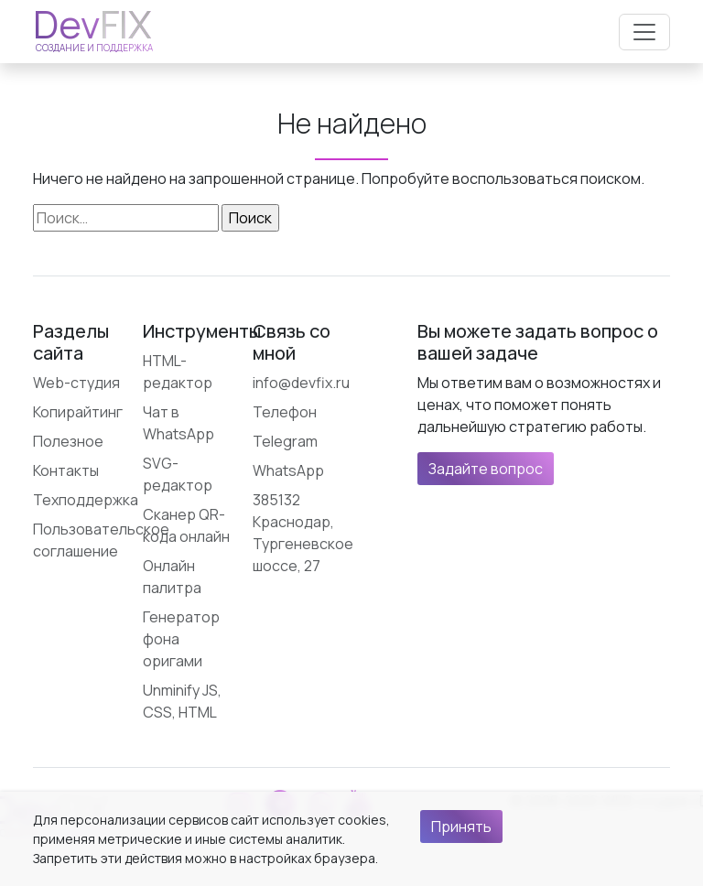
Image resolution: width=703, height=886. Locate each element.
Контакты (66, 470)
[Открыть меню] (644, 32)
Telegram (285, 441)
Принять (461, 826)
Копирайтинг (78, 412)
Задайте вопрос (485, 469)
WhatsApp (288, 470)
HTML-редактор (177, 372)
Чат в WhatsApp (178, 423)
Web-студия (76, 383)
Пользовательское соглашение (101, 540)
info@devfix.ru (301, 383)
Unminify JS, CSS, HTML (182, 701)
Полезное (68, 441)
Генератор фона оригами (181, 639)
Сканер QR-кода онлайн (186, 525)
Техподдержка (85, 500)
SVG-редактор (177, 474)
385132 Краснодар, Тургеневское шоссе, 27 (303, 533)
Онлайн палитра (172, 577)
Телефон (285, 412)
